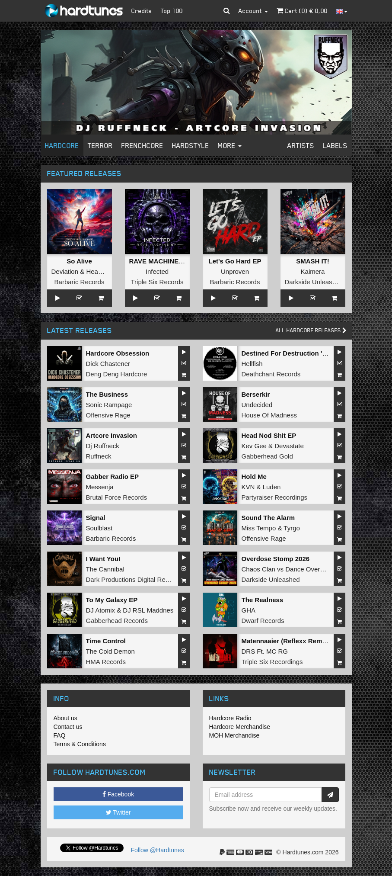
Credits (141, 10)
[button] (226, 11)
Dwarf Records (263, 620)
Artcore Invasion (111, 435)
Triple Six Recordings (272, 661)
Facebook (118, 794)
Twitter (118, 812)
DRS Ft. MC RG (265, 651)
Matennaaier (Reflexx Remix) (286, 641)
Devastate (289, 445)
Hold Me (254, 476)
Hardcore (62, 145)
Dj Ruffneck (102, 445)
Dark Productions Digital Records (134, 579)
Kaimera (313, 271)
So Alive (79, 261)
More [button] (230, 145)
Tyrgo (292, 528)
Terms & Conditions (80, 744)
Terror (100, 145)
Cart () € (302, 10)
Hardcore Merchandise (240, 726)
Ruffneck (99, 456)
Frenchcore (142, 145)
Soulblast (99, 528)
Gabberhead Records (117, 620)
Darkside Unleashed (314, 282)
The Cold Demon (110, 651)
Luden (272, 487)
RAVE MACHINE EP (159, 261)
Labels (335, 145)
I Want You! (103, 558)
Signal (95, 517)
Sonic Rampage (109, 404)
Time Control (106, 641)
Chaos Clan (258, 569)
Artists (300, 145)
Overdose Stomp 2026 (276, 558)
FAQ (60, 735)
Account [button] (253, 10)
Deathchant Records (271, 374)
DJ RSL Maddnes (148, 610)
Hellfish (252, 363)
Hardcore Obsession (118, 353)
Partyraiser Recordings (275, 497)
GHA (249, 610)
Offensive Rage (108, 415)
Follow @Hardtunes (157, 850)
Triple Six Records (157, 282)
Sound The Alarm (268, 517)
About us (65, 718)
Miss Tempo (259, 528)
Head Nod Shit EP (269, 435)
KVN (248, 487)
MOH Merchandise (234, 735)
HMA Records (106, 661)
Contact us (68, 726)
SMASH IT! (312, 261)
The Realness (263, 599)
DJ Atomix (100, 610)
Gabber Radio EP (112, 476)
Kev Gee (254, 445)
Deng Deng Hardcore (116, 374)
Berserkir (256, 394)
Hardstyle (190, 145)
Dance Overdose (309, 569)
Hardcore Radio (230, 718)
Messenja (100, 487)
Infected (157, 271)
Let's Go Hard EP (235, 261)
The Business (107, 394)
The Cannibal (105, 569)
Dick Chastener (108, 363)
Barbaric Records (79, 282)
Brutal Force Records (116, 497)
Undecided (257, 404)
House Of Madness (269, 415)
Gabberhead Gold (267, 456)
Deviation (65, 271)
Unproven (235, 271)
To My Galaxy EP (112, 599)
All (311, 330)
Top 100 (172, 10)
